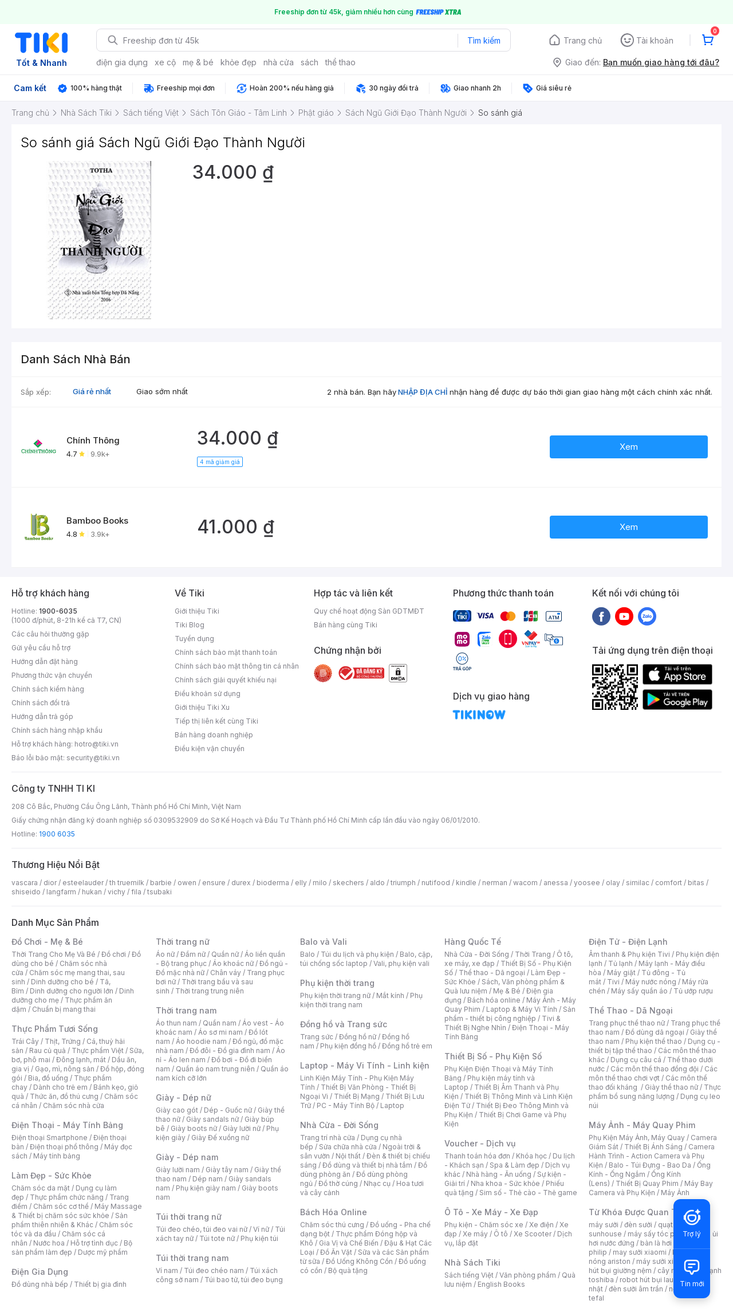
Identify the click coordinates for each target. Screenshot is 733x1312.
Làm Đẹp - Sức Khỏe (51, 1175)
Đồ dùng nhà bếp (39, 1284)
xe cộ (165, 62)
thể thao (340, 62)
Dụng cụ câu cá (635, 1059)
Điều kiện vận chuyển (210, 748)
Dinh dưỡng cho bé (62, 981)
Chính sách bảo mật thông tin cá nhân (237, 666)
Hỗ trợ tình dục (94, 1243)
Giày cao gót (177, 1110)
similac (637, 882)
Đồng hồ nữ (357, 1036)
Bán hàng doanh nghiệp (214, 734)
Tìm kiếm (484, 40)
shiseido (26, 891)
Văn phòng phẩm (527, 1275)
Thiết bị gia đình (100, 1284)
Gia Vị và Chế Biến (349, 1243)
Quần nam (220, 1023)
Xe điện (541, 1224)
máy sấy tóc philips (660, 1233)
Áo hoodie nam (201, 1041)
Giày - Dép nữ (183, 1097)
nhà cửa (278, 62)
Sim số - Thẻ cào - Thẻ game (528, 1192)
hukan (92, 891)
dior (50, 882)
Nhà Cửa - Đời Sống (339, 1125)
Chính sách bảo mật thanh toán (226, 652)
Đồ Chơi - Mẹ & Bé (47, 941)
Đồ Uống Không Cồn (359, 1261)
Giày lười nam (178, 1169)
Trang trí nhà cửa (327, 1137)
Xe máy (475, 1233)
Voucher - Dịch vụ (479, 1143)
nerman (494, 882)
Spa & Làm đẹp (514, 1165)
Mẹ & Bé (507, 991)
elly (301, 882)
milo (320, 882)
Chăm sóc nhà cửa (73, 1105)
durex (241, 882)
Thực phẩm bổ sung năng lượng (655, 1092)
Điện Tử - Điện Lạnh (628, 941)
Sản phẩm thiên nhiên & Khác (69, 1220)
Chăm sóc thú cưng (332, 1224)
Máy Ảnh (675, 1192)
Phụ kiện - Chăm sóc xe (483, 1224)
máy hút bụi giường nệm (649, 1266)
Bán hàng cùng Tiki (345, 624)
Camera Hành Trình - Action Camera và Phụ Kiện (652, 1155)
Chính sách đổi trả (40, 702)
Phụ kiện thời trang (337, 983)
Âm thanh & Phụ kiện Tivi (629, 954)
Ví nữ (261, 1229)
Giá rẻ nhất (92, 391)
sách (309, 62)
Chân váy (225, 972)
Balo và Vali (323, 941)
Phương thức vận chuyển (51, 675)
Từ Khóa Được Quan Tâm (638, 1212)
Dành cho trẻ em (60, 1087)
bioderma (273, 882)
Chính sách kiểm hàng (47, 689)
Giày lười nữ (242, 1128)
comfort (668, 882)
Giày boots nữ (194, 1128)
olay (613, 882)
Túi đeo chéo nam (214, 1270)
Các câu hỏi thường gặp (50, 634)
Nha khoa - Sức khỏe (505, 1183)
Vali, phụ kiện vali (401, 963)
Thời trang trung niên (209, 991)
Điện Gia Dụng (39, 1271)
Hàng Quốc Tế (472, 941)
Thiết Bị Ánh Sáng (653, 1146)
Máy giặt (621, 972)
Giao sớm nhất (162, 391)
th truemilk (126, 882)
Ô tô (501, 1233)
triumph (403, 882)
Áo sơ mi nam (220, 1032)
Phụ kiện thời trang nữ (335, 995)
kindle (466, 882)
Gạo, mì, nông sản (64, 1068)
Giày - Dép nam (187, 1157)
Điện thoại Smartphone (49, 1137)
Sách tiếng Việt (469, 1275)
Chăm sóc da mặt (40, 1188)
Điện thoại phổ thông (64, 1146)
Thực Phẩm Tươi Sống (54, 1029)
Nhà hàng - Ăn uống (498, 1174)
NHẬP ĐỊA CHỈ (423, 391)
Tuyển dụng (194, 638)
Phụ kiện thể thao (653, 1041)
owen (187, 882)
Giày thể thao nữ (671, 1087)
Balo (307, 954)
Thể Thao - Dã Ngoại (631, 1010)
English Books (501, 1284)
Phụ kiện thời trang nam (361, 1000)
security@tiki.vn (93, 757)
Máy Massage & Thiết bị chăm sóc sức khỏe (76, 1211)
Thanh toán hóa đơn (477, 1156)
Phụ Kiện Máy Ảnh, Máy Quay (637, 1137)
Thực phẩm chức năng (67, 1197)
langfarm (61, 891)
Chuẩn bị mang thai (64, 1009)
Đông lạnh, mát (81, 1059)
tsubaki (159, 891)
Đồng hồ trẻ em (407, 1046)
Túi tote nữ (217, 1238)
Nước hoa (49, 1243)
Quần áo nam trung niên (215, 1068)
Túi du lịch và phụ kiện (357, 954)
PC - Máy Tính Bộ (346, 1105)
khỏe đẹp (238, 62)
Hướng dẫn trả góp (42, 716)
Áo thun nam (176, 1023)
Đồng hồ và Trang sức (343, 1024)
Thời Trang (533, 954)
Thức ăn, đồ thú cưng (64, 1096)
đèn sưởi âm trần (636, 1288)
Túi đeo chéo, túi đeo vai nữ (201, 1229)
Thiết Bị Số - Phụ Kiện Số (493, 1056)
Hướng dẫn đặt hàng (44, 661)
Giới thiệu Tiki (197, 611)
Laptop (392, 1105)
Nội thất (348, 1156)
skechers (348, 882)
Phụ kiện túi (259, 1238)
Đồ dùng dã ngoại (654, 1032)
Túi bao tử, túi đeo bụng (243, 1279)
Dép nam (207, 1178)
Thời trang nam (186, 1010)
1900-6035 (58, 611)
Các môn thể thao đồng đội (654, 1068)
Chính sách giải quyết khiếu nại (226, 679)
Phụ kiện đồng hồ (348, 1046)
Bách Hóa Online (333, 1212)
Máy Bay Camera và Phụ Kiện (651, 1188)
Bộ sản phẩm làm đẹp (71, 1247)
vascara (24, 882)
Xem (629, 446)
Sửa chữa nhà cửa (348, 1146)
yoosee (587, 882)
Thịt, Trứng (63, 1041)
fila (136, 891)
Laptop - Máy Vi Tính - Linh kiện (364, 1065)
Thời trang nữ (183, 941)
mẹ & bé (198, 62)
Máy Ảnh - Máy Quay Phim (642, 1125)
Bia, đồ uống (48, 1078)
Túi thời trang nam (192, 1258)
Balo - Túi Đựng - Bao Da (650, 1165)
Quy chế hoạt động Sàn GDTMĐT (369, 611)
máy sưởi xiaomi (663, 1261)
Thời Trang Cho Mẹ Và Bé (53, 954)
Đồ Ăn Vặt (336, 1252)
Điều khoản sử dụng (208, 693)
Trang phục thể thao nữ (627, 1023)
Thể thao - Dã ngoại (492, 972)
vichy (116, 891)
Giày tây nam (227, 1169)
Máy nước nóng (650, 981)
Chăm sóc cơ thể (61, 1206)
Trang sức (316, 1036)
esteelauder (83, 882)
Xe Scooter (532, 1233)
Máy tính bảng (56, 1156)
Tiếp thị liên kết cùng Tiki (216, 721)
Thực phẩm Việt (98, 1050)
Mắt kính (390, 995)
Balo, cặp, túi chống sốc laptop (366, 959)
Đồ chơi (113, 954)
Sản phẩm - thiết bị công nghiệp (510, 1014)
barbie (161, 882)
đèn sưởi (638, 1224)
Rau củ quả (47, 1050)
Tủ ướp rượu (693, 991)
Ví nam (167, 1270)
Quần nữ (225, 954)
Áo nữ (165, 954)
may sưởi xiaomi (640, 1252)
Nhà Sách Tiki (472, 1262)
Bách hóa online (494, 1000)
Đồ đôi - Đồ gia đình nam (230, 1050)
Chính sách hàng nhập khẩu (57, 730)
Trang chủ (582, 40)
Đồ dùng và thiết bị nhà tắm (367, 1165)
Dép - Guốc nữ (228, 1110)
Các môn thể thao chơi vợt (653, 1073)
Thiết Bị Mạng (357, 1096)
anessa (555, 882)
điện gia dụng (122, 62)
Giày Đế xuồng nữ (220, 1137)
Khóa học (531, 1156)
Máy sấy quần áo (639, 991)
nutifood (435, 882)
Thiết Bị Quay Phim (647, 1183)
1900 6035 (57, 834)
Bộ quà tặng (348, 1270)
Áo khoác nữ (233, 963)
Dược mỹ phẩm (103, 1252)
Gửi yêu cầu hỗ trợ (40, 647)
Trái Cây (25, 1041)
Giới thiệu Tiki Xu (202, 707)
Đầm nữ (193, 954)
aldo (377, 882)
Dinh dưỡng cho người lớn (71, 991)
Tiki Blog (189, 624)
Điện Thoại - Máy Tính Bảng (67, 1125)
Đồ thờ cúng (338, 1183)
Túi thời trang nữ (189, 1216)
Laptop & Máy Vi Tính (521, 1009)
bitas (696, 882)
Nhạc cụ (377, 1183)
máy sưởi (603, 1224)
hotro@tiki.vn (96, 744)
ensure (214, 882)
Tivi (613, 981)
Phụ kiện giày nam (206, 1188)
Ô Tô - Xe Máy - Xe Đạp (491, 1212)
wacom (525, 882)
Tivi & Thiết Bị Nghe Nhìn (502, 1023)
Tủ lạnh (620, 963)
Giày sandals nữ (212, 1119)
